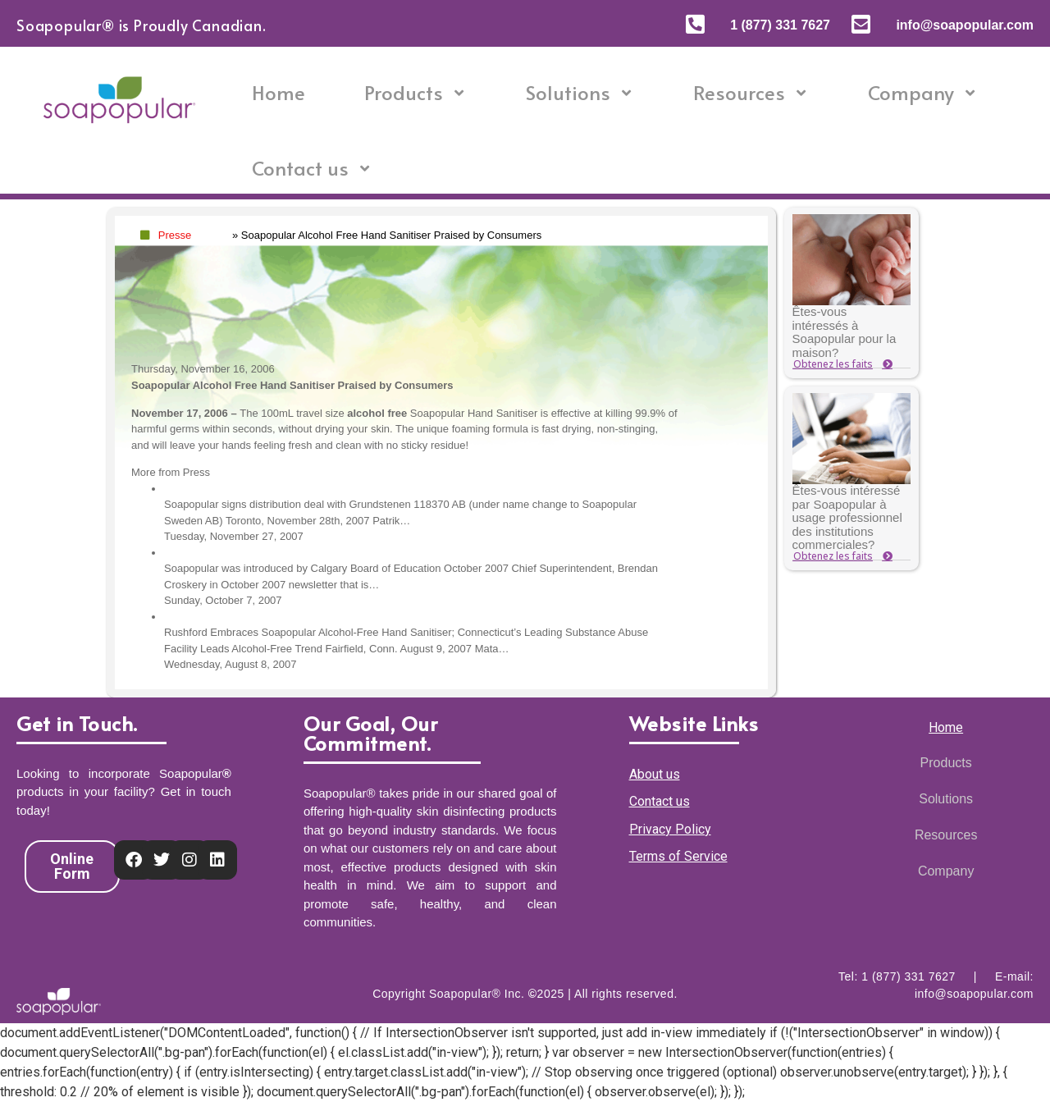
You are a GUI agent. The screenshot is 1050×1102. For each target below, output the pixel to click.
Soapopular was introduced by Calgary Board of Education (302, 552)
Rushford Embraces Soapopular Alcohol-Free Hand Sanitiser (307, 616)
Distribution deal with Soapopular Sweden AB (271, 488)
